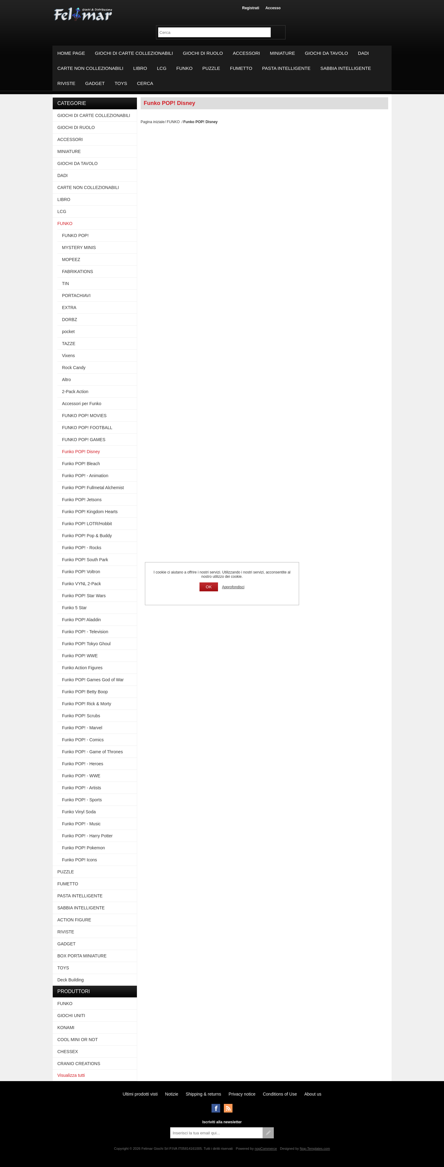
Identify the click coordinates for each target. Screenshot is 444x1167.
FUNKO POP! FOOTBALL (87, 427)
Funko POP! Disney (81, 451)
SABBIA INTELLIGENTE (345, 68)
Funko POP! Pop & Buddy (87, 535)
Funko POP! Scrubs (81, 715)
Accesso (273, 8)
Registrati (250, 8)
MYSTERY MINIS (79, 247)
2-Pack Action (75, 391)
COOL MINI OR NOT (77, 1039)
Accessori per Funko (81, 403)
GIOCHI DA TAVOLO (326, 53)
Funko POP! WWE (80, 655)
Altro (66, 379)
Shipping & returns (203, 1094)
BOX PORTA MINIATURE (81, 955)
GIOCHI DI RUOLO (203, 53)
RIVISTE (66, 83)
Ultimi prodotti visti (140, 1094)
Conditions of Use (280, 1094)
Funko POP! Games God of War (93, 679)
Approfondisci (233, 587)
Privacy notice (241, 1094)
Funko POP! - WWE (81, 775)
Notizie (171, 1094)
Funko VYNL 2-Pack (81, 583)
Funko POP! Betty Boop (85, 691)
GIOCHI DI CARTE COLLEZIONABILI (134, 53)
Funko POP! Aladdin (81, 619)
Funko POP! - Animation (85, 475)
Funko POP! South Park (85, 559)
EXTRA (69, 307)
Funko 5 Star (74, 607)
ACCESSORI (246, 53)
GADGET (95, 83)
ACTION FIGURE (74, 919)
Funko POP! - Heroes (82, 763)
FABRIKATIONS (77, 271)
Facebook (215, 1108)
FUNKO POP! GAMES (83, 439)
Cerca (145, 83)
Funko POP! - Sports (82, 799)
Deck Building (70, 979)
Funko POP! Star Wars (84, 595)
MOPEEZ (71, 259)
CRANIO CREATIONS (78, 1063)
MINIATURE (282, 53)
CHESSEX (67, 1051)
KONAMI (65, 1027)
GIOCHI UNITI (71, 1015)
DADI (363, 53)
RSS (228, 1108)
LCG (161, 68)
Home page (71, 53)
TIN (65, 283)
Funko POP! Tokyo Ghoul (86, 643)
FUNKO (184, 68)
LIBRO (140, 68)
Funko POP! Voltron (81, 571)
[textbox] (214, 32)
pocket (68, 331)
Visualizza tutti (71, 1075)
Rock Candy (73, 367)
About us (312, 1094)
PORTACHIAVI (76, 295)
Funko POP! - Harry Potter (87, 835)
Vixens (68, 355)
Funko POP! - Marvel (82, 727)
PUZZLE (211, 68)
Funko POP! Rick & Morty (86, 703)
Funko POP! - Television (85, 631)
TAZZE (68, 343)
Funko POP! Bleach (81, 463)
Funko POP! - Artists (81, 787)
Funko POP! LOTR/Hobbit (87, 523)
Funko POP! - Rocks (81, 547)
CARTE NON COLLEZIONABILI (90, 68)
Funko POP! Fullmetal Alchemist (93, 487)
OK (209, 587)
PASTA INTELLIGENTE (286, 68)
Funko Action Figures (82, 667)
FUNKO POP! (75, 235)
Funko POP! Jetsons (81, 499)
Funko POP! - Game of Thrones (92, 751)
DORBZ (69, 319)
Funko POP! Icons (79, 859)
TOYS (121, 83)
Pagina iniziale (152, 122)
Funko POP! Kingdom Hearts (90, 511)
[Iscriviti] (216, 1132)
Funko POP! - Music (81, 823)
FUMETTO (241, 68)
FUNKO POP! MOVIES (84, 415)
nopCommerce (266, 1148)
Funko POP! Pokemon (83, 847)
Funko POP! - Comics (83, 739)
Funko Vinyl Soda (79, 811)
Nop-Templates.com (315, 1148)
